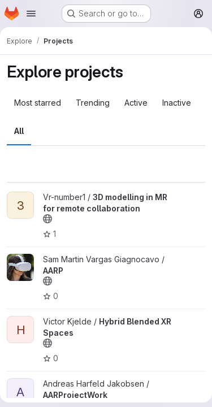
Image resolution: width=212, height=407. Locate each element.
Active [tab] (136, 102)
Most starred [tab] (37, 102)
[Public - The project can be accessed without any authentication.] (47, 218)
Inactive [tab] (176, 102)
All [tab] (19, 131)
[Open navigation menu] (31, 14)
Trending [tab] (93, 102)
